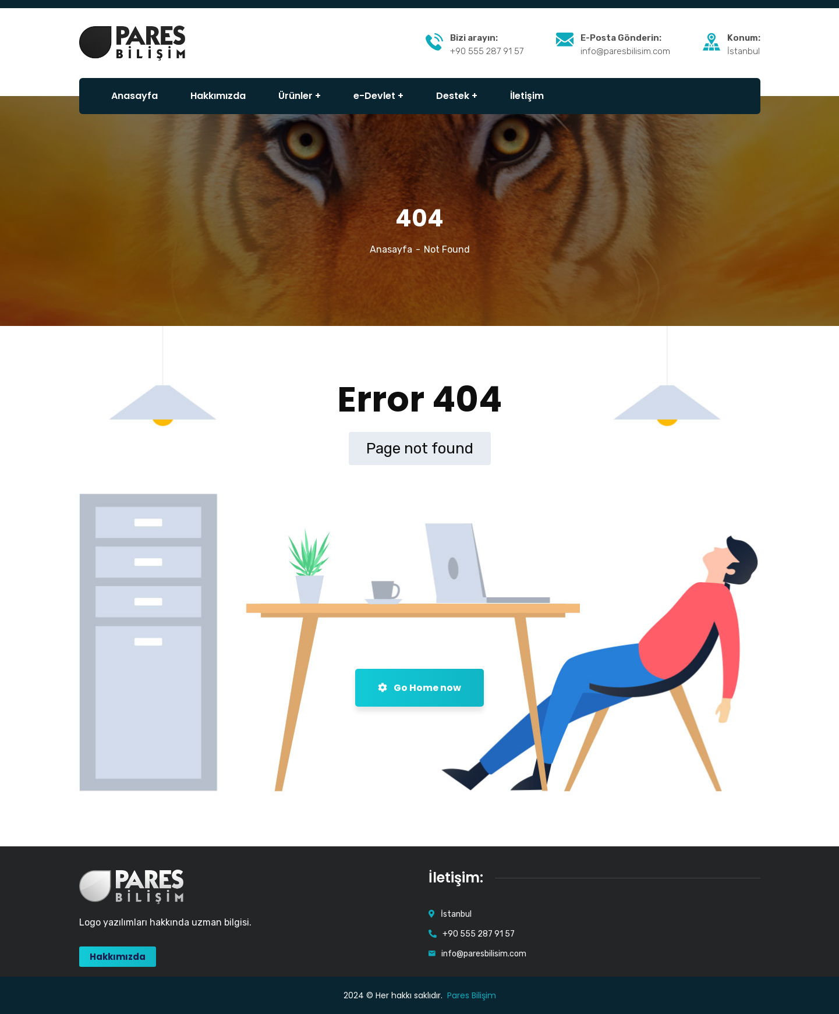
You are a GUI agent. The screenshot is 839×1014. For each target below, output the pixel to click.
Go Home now (419, 687)
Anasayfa (391, 249)
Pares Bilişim (471, 995)
